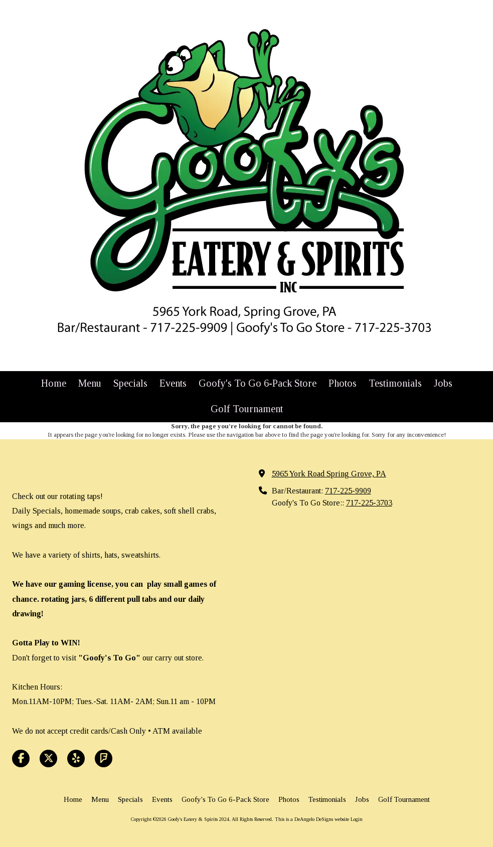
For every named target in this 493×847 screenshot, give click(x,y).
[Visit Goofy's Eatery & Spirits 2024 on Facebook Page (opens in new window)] (21, 758)
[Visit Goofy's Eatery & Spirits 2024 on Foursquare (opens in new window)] (103, 758)
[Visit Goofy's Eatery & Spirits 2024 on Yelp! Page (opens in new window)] (76, 758)
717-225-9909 (348, 490)
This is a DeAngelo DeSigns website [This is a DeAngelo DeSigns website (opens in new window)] (312, 819)
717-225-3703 (369, 502)
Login (357, 819)
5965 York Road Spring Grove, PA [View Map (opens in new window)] (329, 473)
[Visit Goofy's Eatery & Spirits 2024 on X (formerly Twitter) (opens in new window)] (48, 758)
